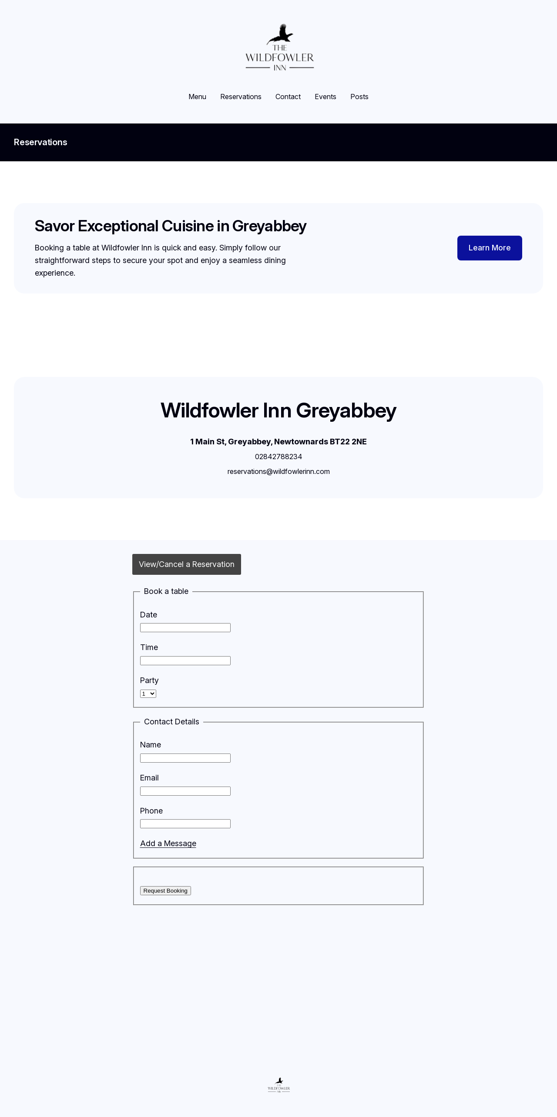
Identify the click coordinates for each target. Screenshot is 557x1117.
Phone (151, 810)
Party (149, 680)
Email (149, 777)
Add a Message (168, 843)
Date (148, 614)
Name (150, 744)
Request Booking (166, 890)
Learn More (490, 247)
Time (149, 647)
